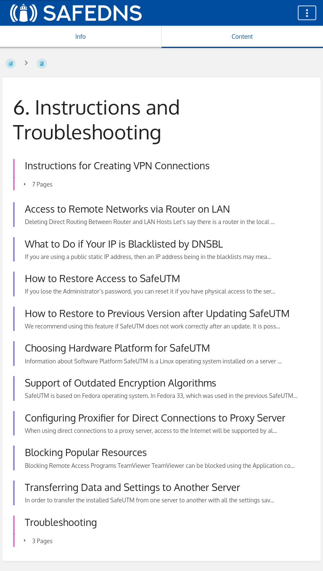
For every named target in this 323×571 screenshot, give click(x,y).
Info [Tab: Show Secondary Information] (80, 36)
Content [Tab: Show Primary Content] (242, 36)
